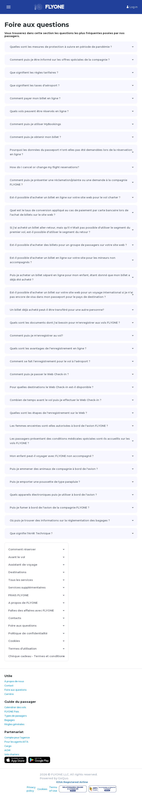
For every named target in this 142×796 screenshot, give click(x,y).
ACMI (7, 750)
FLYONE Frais (11, 711)
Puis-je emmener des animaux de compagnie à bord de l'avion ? (54, 469)
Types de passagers (15, 715)
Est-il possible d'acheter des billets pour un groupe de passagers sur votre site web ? (68, 245)
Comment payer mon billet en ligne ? (35, 98)
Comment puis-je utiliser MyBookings (35, 124)
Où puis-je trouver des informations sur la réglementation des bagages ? (60, 520)
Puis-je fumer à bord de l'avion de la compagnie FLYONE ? (49, 507)
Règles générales (14, 724)
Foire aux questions (22, 625)
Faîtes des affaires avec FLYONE (31, 610)
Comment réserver (22, 549)
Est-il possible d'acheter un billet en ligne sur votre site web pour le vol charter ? (65, 197)
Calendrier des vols (15, 707)
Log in (132, 7)
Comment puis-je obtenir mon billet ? (35, 137)
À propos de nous (14, 681)
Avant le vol (16, 557)
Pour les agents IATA (16, 741)
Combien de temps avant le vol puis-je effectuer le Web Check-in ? (55, 400)
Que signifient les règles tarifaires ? (34, 72)
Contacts (14, 618)
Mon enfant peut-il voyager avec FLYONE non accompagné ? (52, 456)
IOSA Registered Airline (72, 782)
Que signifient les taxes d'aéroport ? (35, 85)
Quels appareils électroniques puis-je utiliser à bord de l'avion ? (53, 494)
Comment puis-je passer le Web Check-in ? (39, 374)
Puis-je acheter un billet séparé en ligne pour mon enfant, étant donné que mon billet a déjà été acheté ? (70, 277)
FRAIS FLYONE (18, 595)
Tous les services (20, 580)
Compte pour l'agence (17, 737)
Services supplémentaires (26, 587)
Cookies (14, 641)
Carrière (9, 694)
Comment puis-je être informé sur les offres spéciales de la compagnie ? (60, 59)
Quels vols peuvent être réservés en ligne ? (39, 111)
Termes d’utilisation (22, 648)
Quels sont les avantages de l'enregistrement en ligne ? (48, 348)
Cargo (7, 746)
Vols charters (11, 754)
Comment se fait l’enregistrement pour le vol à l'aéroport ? (50, 361)
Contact (8, 685)
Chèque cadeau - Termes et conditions (36, 656)
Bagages (9, 720)
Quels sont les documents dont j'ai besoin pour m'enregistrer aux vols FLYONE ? (65, 322)
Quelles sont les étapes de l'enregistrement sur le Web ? (48, 413)
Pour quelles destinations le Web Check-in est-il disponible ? (51, 387)
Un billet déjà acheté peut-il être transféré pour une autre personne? (57, 309)
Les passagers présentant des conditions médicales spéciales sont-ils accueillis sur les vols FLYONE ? (70, 441)
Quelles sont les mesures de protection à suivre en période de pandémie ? (61, 46)
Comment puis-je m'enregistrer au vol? (36, 335)
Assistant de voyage (22, 564)
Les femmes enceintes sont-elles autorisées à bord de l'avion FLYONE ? (59, 425)
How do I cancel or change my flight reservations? (44, 167)
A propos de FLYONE (23, 602)
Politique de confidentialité (28, 633)
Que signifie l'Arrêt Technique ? (31, 533)
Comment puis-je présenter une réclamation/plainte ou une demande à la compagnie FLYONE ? (68, 182)
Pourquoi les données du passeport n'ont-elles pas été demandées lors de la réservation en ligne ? (71, 152)
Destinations (17, 572)
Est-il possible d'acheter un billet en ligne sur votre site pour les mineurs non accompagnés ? (62, 260)
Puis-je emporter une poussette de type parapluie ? (45, 481)
